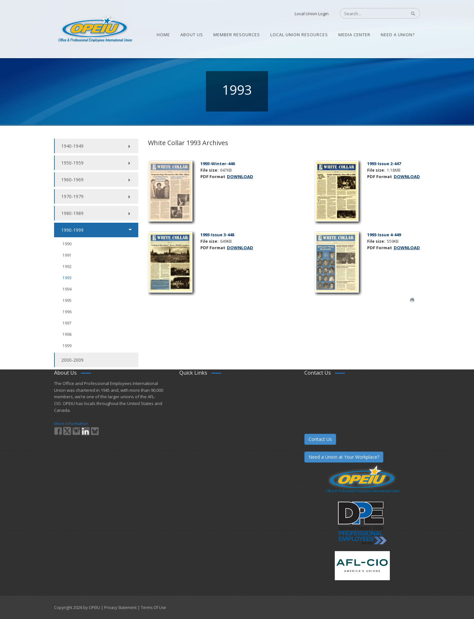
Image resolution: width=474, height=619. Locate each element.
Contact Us (320, 439)
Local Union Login (312, 13)
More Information (71, 423)
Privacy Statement (120, 607)
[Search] (370, 13)
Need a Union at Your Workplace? (344, 457)
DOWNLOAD (240, 176)
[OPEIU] (94, 28)
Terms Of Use (153, 607)
